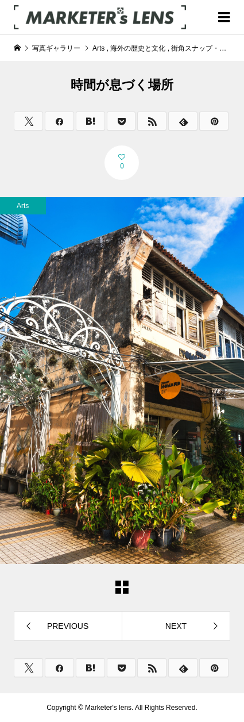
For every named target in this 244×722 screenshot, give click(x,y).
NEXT (176, 626)
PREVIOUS (67, 626)
